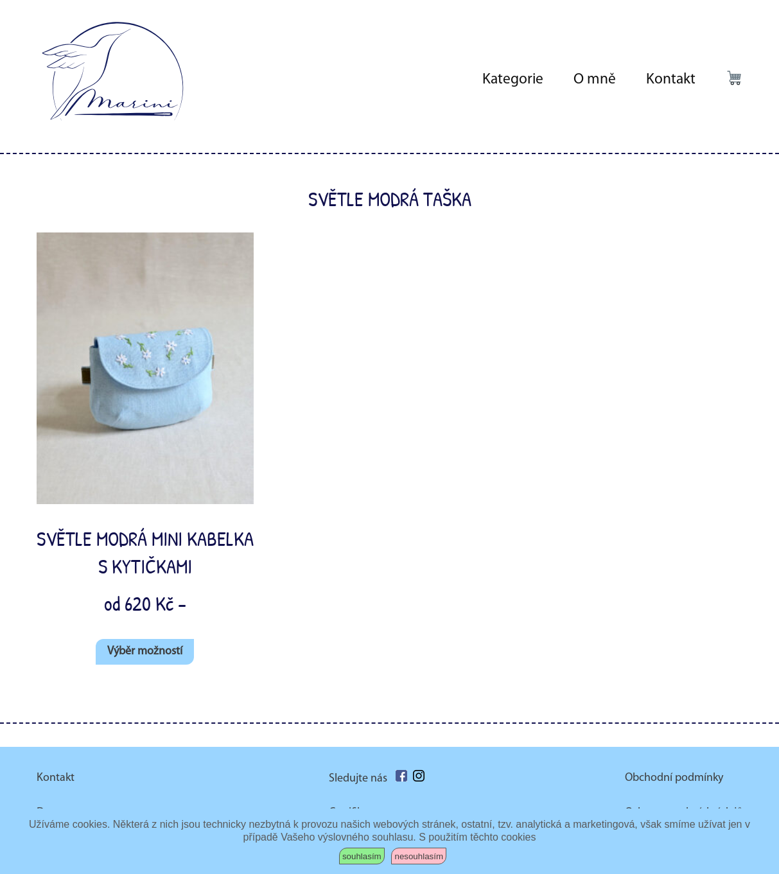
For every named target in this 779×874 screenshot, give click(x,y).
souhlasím (361, 856)
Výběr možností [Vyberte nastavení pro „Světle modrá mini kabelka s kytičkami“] (144, 651)
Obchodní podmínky (674, 778)
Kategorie (512, 79)
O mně (594, 79)
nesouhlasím (418, 856)
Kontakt (671, 79)
